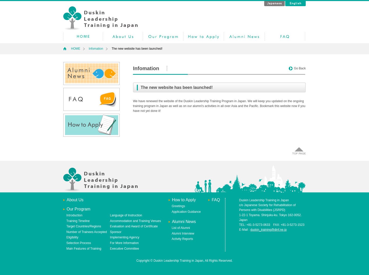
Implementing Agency (124, 237)
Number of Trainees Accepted (86, 232)
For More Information (124, 243)
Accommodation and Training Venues (135, 221)
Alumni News (244, 36)
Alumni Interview (183, 233)
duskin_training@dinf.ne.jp (268, 229)
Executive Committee (124, 248)
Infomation (96, 48)
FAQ (216, 200)
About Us (75, 200)
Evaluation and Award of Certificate (134, 226)
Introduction (74, 215)
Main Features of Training (83, 248)
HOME (83, 36)
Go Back (300, 68)
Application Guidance (186, 212)
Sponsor (115, 232)
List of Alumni (181, 228)
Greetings (178, 206)
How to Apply (203, 36)
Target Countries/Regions (83, 226)
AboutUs (123, 36)
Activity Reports (182, 239)
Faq (285, 36)
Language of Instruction (126, 215)
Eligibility (72, 237)
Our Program (163, 36)
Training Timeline (78, 221)
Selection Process (78, 243)
